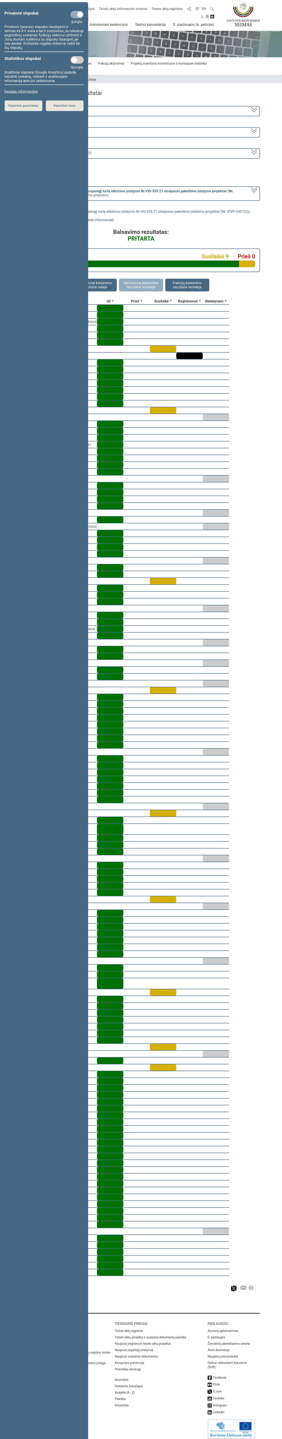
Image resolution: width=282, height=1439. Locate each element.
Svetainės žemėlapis (129, 1383)
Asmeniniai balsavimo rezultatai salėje (95, 285)
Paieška (120, 1396)
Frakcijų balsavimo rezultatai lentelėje (187, 285)
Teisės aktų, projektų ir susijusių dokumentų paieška (150, 1334)
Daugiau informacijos (21, 91)
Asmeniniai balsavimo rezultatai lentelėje (141, 285)
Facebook (219, 1374)
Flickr (216, 1381)
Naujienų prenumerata (223, 1353)
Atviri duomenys (219, 1347)
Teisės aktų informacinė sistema (123, 9)
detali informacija (98, 220)
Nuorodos (121, 1376)
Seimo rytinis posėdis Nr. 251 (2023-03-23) (58, 153)
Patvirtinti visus (65, 105)
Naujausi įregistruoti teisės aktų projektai (143, 1340)
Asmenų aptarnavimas (223, 1328)
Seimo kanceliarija (150, 24)
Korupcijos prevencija (129, 1359)
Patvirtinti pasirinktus (23, 105)
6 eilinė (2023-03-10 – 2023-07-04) (52, 132)
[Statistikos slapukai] (77, 60)
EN (204, 9)
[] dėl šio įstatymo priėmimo (129, 193)
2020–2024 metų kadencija (46, 111)
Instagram (220, 1402)
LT (197, 9)
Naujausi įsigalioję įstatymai (134, 1347)
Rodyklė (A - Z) (125, 1389)
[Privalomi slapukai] (77, 14)
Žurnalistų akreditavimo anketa (229, 1340)
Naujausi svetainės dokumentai (136, 1353)
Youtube (218, 1395)
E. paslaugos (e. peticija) (193, 24)
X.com (217, 1388)
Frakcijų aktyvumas (111, 63)
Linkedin (218, 1409)
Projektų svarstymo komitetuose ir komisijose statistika (169, 63)
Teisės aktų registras (167, 9)
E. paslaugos (216, 1334)
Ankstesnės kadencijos (108, 24)
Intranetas (122, 1402)
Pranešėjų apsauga (128, 1366)
